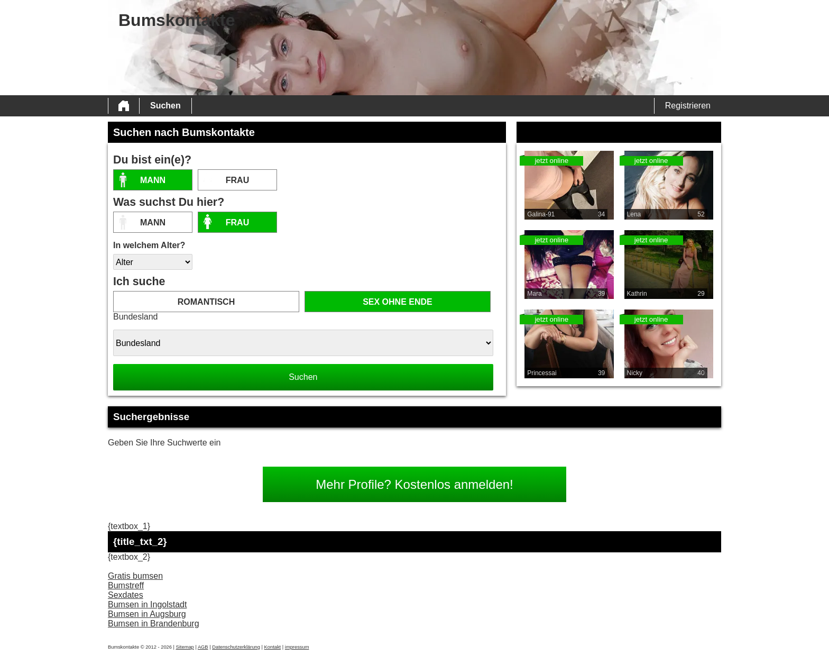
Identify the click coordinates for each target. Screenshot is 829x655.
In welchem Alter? (149, 245)
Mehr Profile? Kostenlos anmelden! (414, 484)
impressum (297, 647)
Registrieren (688, 105)
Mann (152, 180)
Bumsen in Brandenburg (153, 623)
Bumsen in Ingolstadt (147, 604)
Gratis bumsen (135, 575)
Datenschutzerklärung (236, 647)
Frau (237, 180)
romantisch (206, 301)
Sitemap (185, 647)
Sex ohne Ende (397, 301)
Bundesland (135, 316)
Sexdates (125, 594)
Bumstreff (126, 585)
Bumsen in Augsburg (147, 613)
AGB (203, 647)
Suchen (165, 105)
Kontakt (272, 647)
